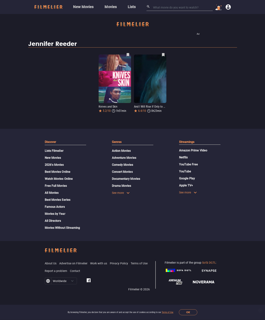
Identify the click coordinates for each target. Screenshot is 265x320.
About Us (51, 263)
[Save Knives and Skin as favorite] (128, 55)
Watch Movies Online (59, 179)
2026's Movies (54, 165)
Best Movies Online (57, 172)
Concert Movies (122, 172)
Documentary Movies (126, 179)
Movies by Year (55, 214)
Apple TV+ (186, 185)
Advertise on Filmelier (73, 263)
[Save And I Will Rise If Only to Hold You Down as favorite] (163, 55)
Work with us (98, 263)
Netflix (183, 157)
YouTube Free (188, 164)
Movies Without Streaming (62, 228)
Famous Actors (55, 207)
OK (188, 312)
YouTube (185, 171)
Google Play (187, 178)
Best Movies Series (57, 200)
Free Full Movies (56, 186)
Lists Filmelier (54, 151)
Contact (75, 271)
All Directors (53, 221)
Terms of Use (167, 312)
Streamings (187, 142)
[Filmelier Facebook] (89, 281)
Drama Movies (121, 186)
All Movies (52, 193)
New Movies (53, 158)
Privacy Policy (119, 263)
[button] (72, 281)
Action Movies (121, 151)
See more (121, 193)
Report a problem (56, 271)
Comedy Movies (122, 165)
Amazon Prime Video (193, 150)
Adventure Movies (124, 158)
